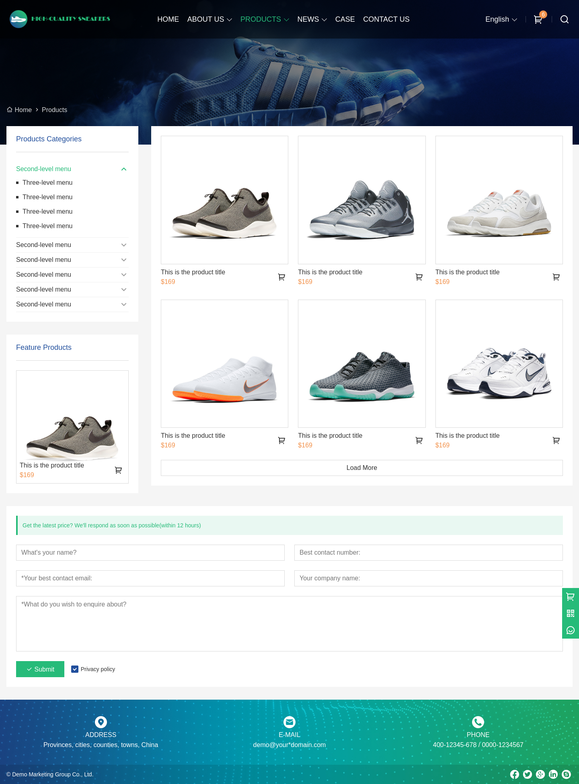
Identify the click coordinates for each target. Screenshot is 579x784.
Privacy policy (98, 669)
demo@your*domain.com (289, 744)
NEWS (308, 19)
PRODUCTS (260, 19)
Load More (362, 467)
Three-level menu (48, 182)
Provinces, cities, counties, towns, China (100, 744)
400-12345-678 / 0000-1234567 (478, 744)
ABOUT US (205, 19)
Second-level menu (43, 168)
